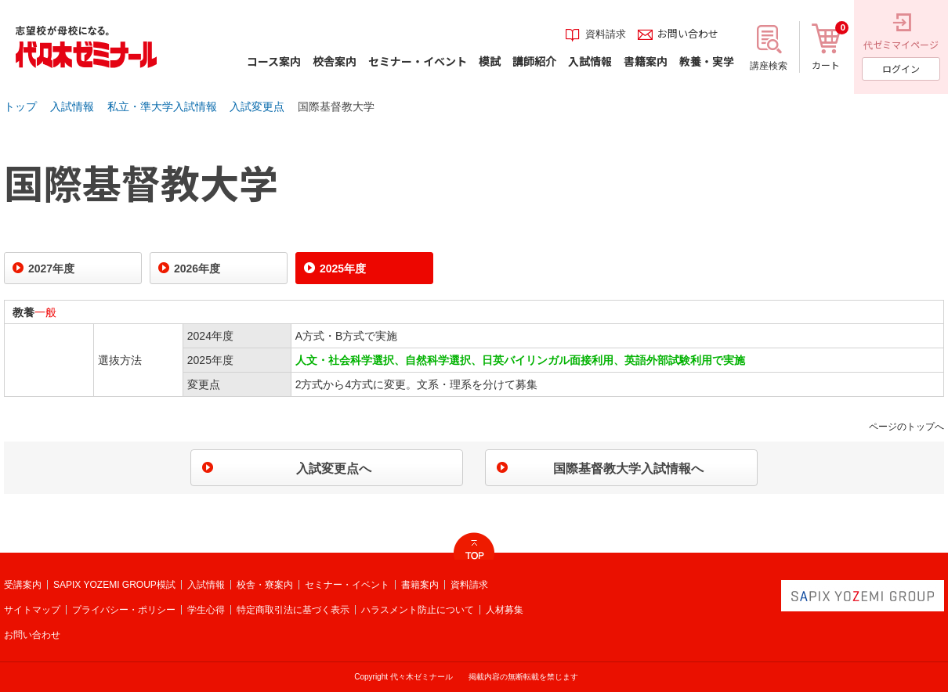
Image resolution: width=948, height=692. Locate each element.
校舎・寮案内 (265, 584)
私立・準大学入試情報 (162, 106)
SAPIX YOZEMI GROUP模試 (114, 584)
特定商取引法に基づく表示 (293, 609)
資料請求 (469, 584)
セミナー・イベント (347, 584)
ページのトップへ (906, 426)
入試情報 (72, 106)
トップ (20, 106)
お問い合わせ (32, 634)
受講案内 (23, 584)
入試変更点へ (333, 468)
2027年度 (51, 268)
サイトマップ (32, 609)
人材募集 (504, 609)
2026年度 (197, 268)
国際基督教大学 (336, 106)
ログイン (901, 68)
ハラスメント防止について (417, 609)
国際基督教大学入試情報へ (628, 468)
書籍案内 (420, 584)
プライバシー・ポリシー (123, 609)
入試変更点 (257, 106)
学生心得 (206, 609)
